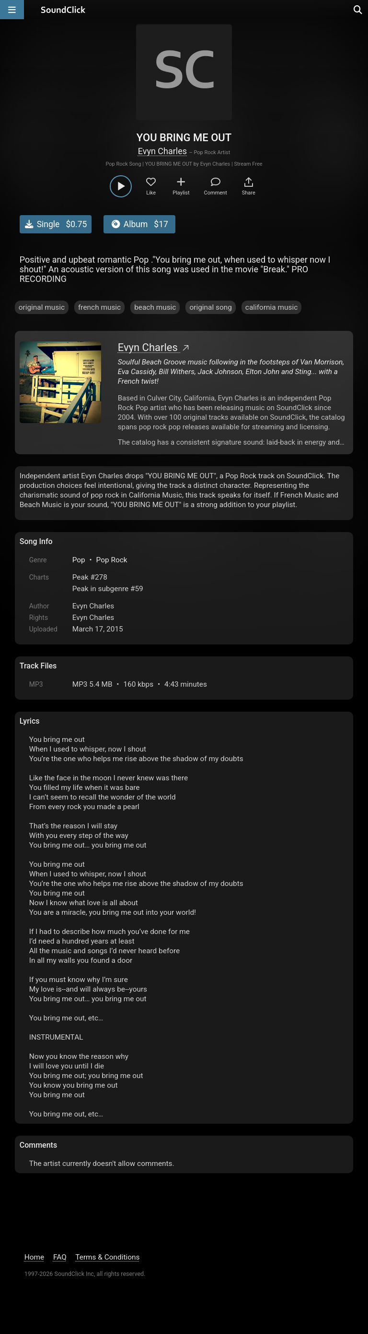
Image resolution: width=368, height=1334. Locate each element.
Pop (78, 560)
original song (210, 307)
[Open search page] (358, 9)
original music (42, 307)
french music (99, 307)
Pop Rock (111, 560)
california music (271, 307)
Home (34, 1257)
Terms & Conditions (107, 1257)
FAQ (60, 1257)
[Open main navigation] (12, 9)
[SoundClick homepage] (63, 9)
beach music (155, 307)
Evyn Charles (162, 151)
